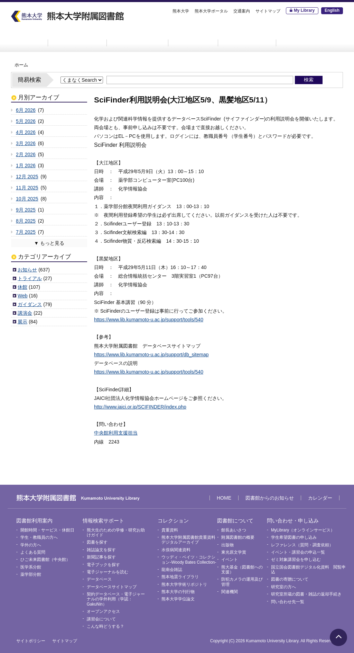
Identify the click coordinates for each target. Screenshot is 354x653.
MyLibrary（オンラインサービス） (303, 530)
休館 (22, 287)
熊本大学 (181, 11)
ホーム (21, 65)
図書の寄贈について (289, 579)
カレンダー (320, 498)
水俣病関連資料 (175, 549)
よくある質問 (32, 552)
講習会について (101, 619)
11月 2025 (27, 187)
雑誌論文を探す (101, 549)
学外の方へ (30, 545)
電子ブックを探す (103, 564)
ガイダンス (30, 304)
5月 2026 (26, 121)
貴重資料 (169, 530)
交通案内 (241, 11)
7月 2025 (26, 232)
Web (23, 295)
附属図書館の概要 (237, 537)
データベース (99, 579)
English (332, 10)
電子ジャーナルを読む (107, 572)
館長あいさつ (233, 530)
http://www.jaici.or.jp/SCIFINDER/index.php (140, 407)
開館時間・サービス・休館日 (47, 530)
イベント (229, 559)
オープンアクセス (103, 611)
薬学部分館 (30, 574)
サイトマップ (267, 11)
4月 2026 (26, 132)
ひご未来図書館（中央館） (45, 559)
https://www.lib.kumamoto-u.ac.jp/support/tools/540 (148, 319)
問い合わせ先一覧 (287, 601)
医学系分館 (30, 567)
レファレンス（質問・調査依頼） (302, 545)
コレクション (193, 36)
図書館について (247, 36)
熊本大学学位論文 (178, 599)
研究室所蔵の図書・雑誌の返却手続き (306, 594)
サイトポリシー (30, 640)
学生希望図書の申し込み (294, 537)
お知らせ (27, 269)
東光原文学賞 (233, 552)
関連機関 (229, 591)
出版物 (227, 545)
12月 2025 (27, 176)
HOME (28, 36)
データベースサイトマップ (112, 586)
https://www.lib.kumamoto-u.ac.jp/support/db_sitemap (151, 354)
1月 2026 (26, 165)
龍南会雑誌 (171, 569)
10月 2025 (27, 198)
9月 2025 (26, 209)
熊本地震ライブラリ (180, 576)
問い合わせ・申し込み (310, 36)
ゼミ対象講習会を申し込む (296, 559)
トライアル (30, 278)
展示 (22, 321)
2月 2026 (26, 154)
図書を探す (97, 542)
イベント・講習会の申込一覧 (298, 552)
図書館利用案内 (77, 36)
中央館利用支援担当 (116, 433)
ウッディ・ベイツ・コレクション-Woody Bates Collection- (188, 559)
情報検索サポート (137, 36)
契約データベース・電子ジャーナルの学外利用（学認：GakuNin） (116, 599)
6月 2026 (26, 110)
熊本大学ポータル (211, 11)
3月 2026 (26, 143)
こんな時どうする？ (105, 626)
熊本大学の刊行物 (178, 591)
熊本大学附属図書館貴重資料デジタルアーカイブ (188, 540)
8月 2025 (26, 220)
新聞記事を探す (101, 557)
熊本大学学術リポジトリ (184, 584)
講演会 (25, 313)
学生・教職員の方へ (39, 537)
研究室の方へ (283, 586)
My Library (304, 10)
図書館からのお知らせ (269, 498)
